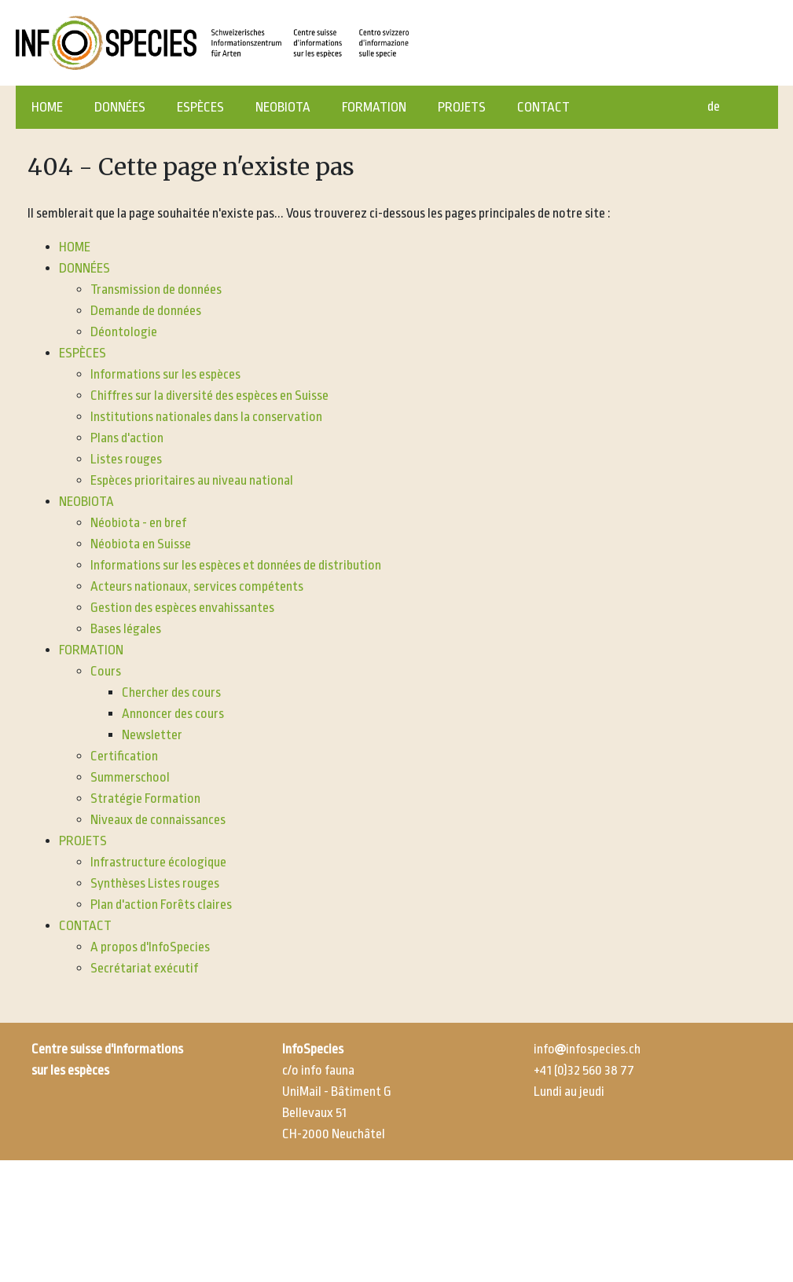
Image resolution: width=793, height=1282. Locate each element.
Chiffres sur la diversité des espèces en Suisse (209, 395)
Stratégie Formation (145, 798)
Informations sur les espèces (165, 374)
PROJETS (462, 107)
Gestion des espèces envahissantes (182, 607)
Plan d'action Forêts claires (161, 904)
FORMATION (374, 107)
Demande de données (145, 310)
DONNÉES (119, 107)
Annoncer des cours (173, 713)
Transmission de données (156, 289)
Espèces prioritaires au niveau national (191, 480)
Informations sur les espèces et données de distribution (235, 565)
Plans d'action (126, 437)
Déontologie (123, 331)
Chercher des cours (171, 692)
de (713, 106)
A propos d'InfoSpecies (150, 947)
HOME (47, 107)
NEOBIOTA (282, 107)
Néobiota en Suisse (140, 544)
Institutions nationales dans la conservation (206, 416)
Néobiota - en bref (138, 522)
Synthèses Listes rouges (154, 883)
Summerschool (130, 777)
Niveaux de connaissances (158, 819)
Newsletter (152, 734)
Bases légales (125, 628)
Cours (105, 671)
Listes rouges (126, 459)
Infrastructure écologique (158, 862)
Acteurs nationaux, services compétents (196, 586)
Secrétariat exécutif (144, 968)
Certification (124, 756)
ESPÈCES (200, 107)
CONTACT (543, 107)
